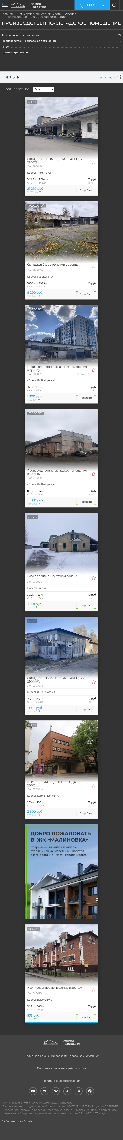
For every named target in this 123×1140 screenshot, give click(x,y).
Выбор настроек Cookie (17, 1121)
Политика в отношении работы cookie (61, 1068)
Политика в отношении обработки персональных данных (62, 1055)
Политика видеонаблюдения (61, 1080)
